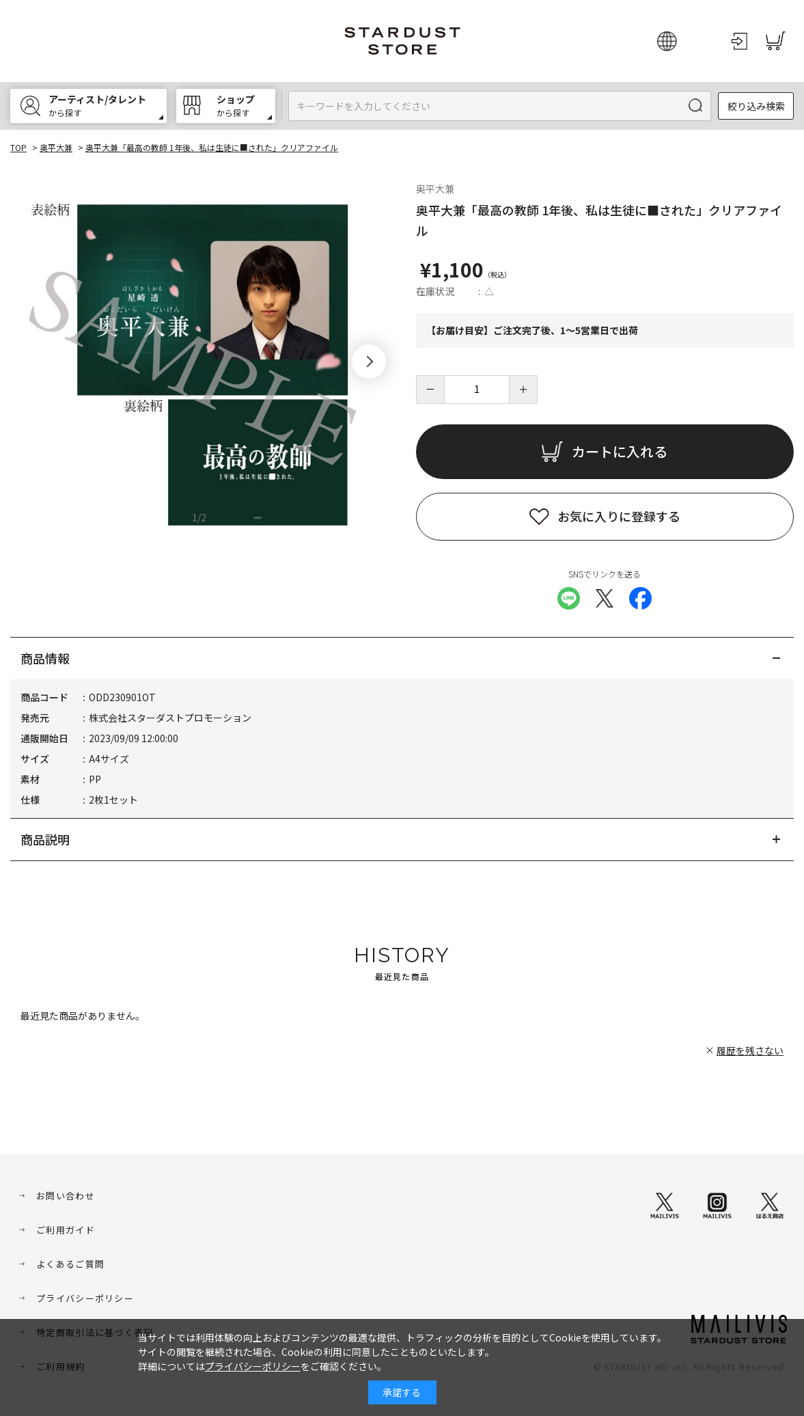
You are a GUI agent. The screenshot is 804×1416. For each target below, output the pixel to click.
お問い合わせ (65, 1195)
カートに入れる (619, 451)
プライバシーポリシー (85, 1298)
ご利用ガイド (65, 1229)
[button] (369, 361)
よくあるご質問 (70, 1263)
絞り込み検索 (756, 106)
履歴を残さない (750, 1050)
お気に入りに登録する (618, 516)
